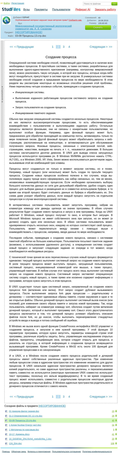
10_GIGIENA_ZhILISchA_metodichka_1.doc (30, 439)
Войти (7, 3)
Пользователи (61, 9)
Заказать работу (105, 9)
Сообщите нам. (75, 20)
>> (110, 46)
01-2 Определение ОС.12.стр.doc (25, 416)
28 (113, 416)
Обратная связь (18, 451)
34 (113, 425)
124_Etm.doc (15, 443)
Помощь (6, 451)
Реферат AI (82, 9)
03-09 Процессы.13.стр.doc (22, 420)
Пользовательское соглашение (66, 451)
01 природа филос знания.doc (24, 411)
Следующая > (99, 46)
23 (113, 411)
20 (113, 439)
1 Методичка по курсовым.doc (24, 429)
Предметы (41, 9)
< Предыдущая (24, 46)
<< (11, 46)
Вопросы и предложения (39, 451)
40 (113, 420)
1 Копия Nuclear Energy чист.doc (25, 425)
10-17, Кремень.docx (19, 434)
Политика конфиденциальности (97, 451)
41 (113, 434)
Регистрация (18, 3)
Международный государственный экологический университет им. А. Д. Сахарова (43, 27)
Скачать (98, 27)
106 (112, 443)
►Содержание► (2, 94)
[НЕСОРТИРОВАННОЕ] (28, 32)
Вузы (26, 9)
